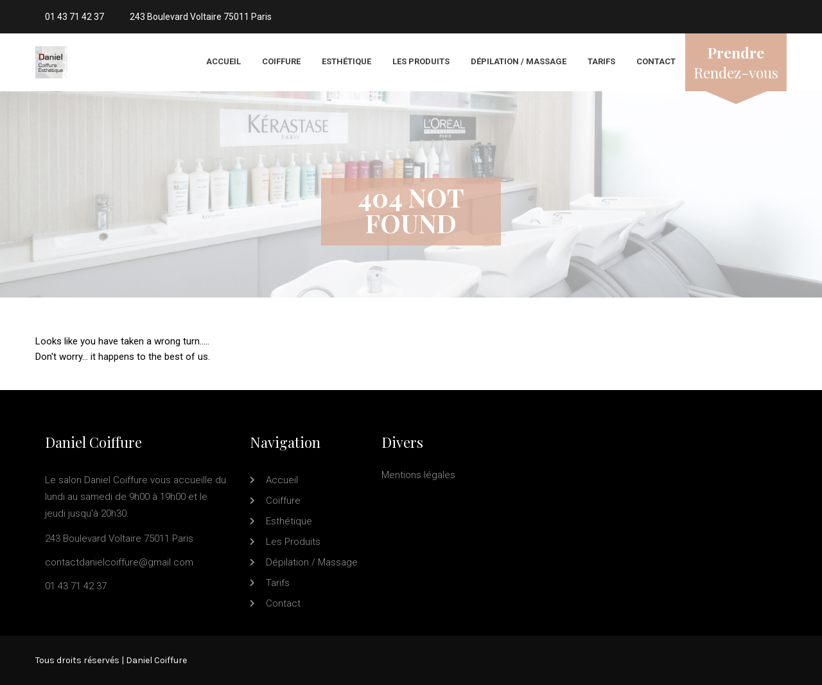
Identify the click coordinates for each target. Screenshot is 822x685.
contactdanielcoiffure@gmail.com (119, 562)
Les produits (421, 61)
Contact (656, 61)
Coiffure (281, 61)
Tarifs (601, 61)
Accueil (223, 61)
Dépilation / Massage (518, 61)
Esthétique (346, 61)
